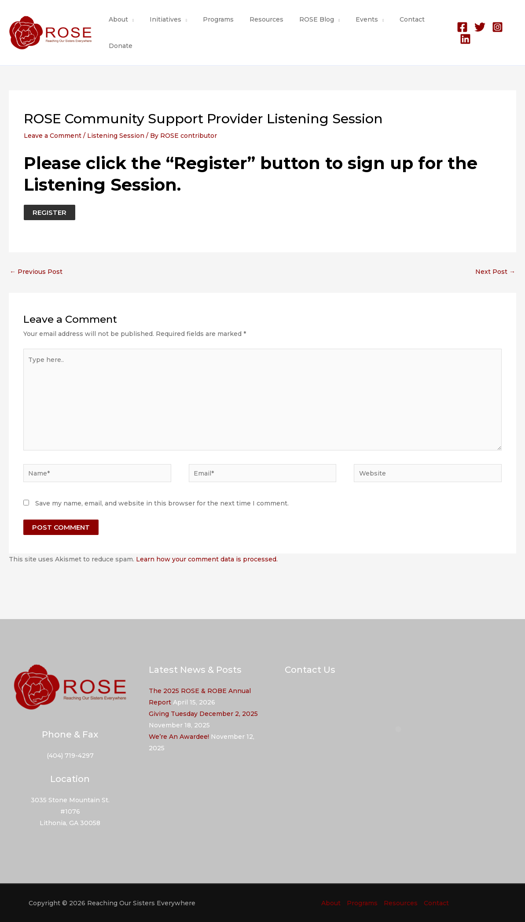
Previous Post (36, 272)
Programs (209, 19)
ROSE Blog (300, 19)
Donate (119, 46)
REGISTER (49, 212)
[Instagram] (493, 27)
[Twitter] (475, 27)
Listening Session (115, 136)
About (116, 19)
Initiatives (160, 19)
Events (347, 19)
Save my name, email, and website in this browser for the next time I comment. (162, 503)
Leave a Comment (52, 136)
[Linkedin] (461, 38)
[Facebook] (457, 27)
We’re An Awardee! (179, 737)
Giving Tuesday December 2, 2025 (203, 714)
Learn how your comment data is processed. (207, 559)
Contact (389, 19)
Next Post (495, 272)
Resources (254, 19)
